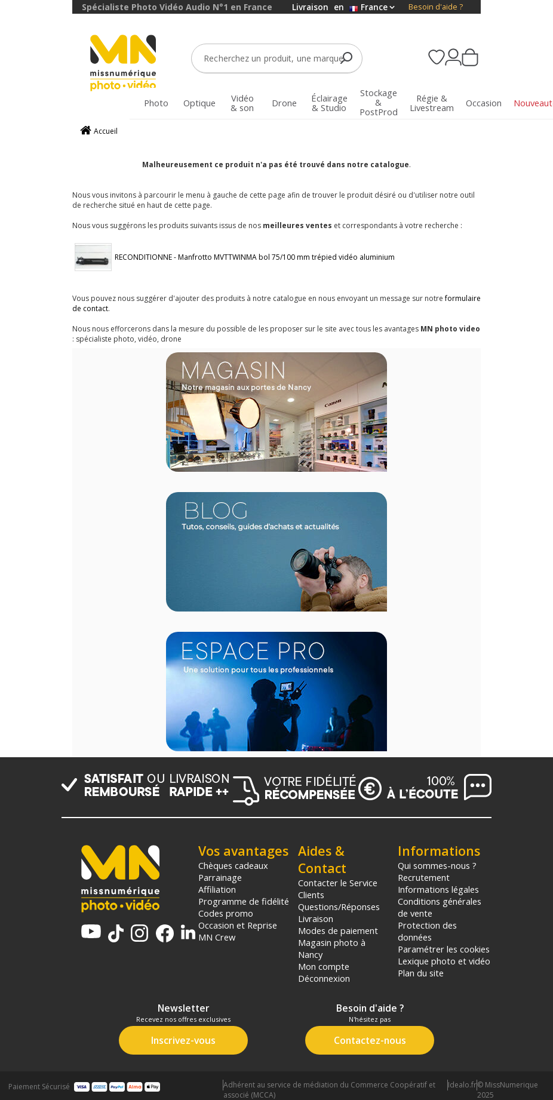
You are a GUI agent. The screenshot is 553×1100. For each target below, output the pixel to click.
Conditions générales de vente (439, 907)
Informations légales (438, 889)
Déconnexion (324, 978)
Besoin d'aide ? (435, 7)
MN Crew (216, 937)
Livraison (315, 918)
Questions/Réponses (339, 906)
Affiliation (217, 889)
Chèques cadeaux (233, 865)
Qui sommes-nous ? (437, 865)
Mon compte (323, 966)
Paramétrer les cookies (444, 949)
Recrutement (424, 877)
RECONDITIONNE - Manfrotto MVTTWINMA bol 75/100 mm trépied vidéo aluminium (255, 257)
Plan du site (421, 973)
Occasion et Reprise (237, 925)
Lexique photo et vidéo (444, 961)
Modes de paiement (338, 930)
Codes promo (225, 913)
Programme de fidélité (243, 901)
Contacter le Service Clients (337, 889)
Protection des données (427, 931)
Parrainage (220, 877)
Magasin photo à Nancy (331, 948)
